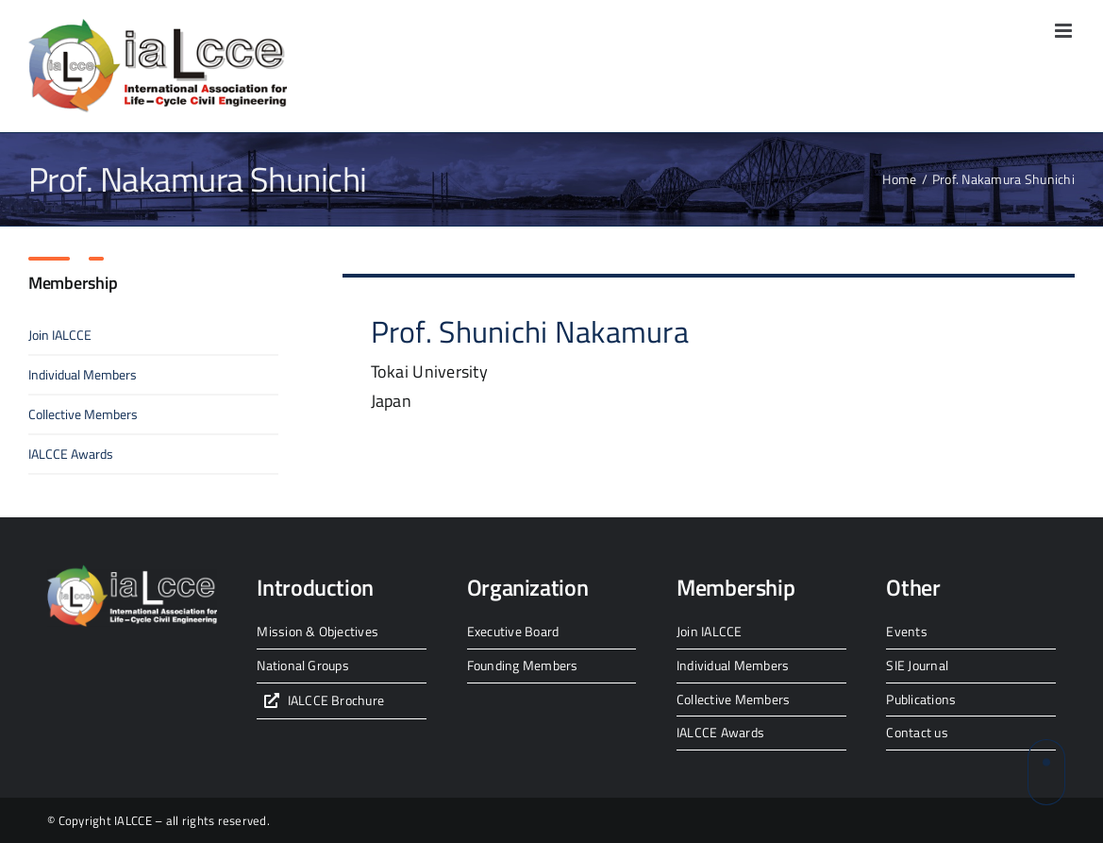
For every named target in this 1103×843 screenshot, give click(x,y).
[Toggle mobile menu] (1065, 31)
